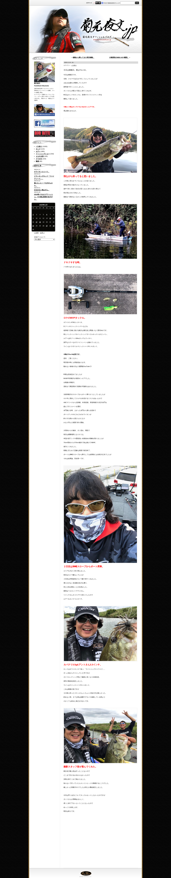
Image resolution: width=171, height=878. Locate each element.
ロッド (38, 149)
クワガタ (39, 159)
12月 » (42, 233)
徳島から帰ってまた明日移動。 (83, 57)
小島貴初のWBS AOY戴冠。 (119, 57)
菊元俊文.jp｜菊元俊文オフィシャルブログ (85, 29)
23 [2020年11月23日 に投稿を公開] (33, 226)
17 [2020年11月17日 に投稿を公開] (36, 222)
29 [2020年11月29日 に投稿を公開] (53, 226)
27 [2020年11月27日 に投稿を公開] (47, 226)
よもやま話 (40, 156)
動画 (37, 161)
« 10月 (36, 233)
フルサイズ (99, 2)
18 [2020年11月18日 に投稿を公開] (40, 222)
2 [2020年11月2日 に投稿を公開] (33, 214)
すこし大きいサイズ (96, 2)
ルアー (38, 151)
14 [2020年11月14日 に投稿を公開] (50, 218)
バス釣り (39, 146)
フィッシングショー (43, 154)
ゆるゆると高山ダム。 (42, 190)
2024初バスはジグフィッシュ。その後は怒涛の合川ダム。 (43, 197)
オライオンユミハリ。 (42, 172)
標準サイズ (94, 2)
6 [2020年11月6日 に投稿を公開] (46, 214)
